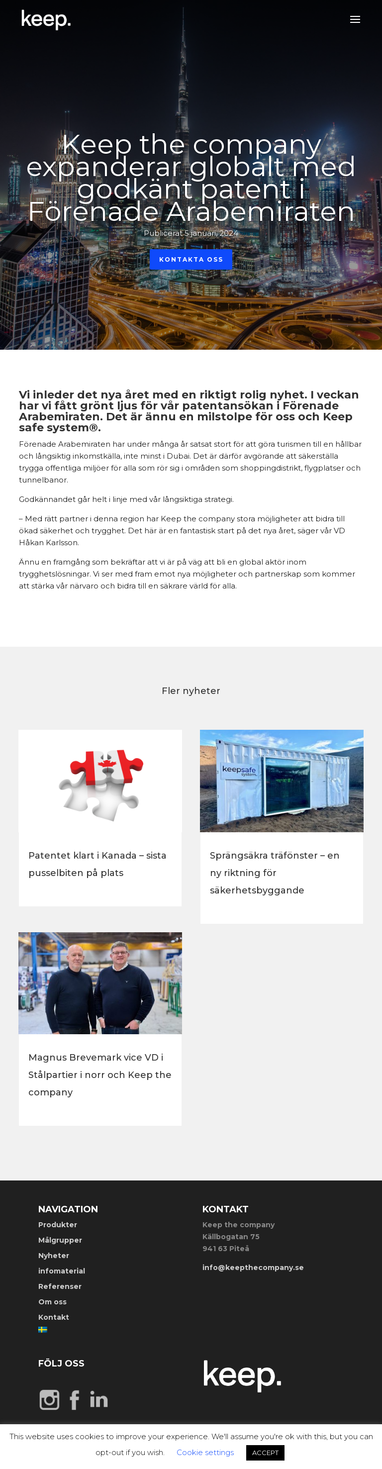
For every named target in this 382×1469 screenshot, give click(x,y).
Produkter (57, 1224)
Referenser (60, 1286)
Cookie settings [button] (205, 1452)
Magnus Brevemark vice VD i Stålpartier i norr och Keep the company (100, 1075)
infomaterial (61, 1271)
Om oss (52, 1301)
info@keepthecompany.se (253, 1267)
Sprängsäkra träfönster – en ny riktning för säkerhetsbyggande (275, 873)
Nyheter (53, 1255)
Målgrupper (60, 1240)
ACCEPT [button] (265, 1453)
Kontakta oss (191, 264)
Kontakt (53, 1317)
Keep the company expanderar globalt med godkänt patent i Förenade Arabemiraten (191, 182)
